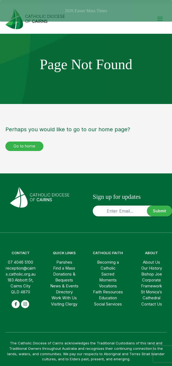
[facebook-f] (16, 300)
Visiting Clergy (64, 300)
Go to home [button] (24, 142)
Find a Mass (64, 264)
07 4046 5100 (20, 258)
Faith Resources (108, 288)
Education (108, 294)
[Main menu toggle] (160, 15)
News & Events (64, 282)
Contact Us (151, 300)
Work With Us (64, 294)
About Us (151, 258)
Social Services (108, 300)
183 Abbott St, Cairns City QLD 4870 (20, 282)
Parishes (64, 258)
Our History (151, 264)
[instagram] (25, 300)
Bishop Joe (151, 270)
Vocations (108, 282)
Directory (64, 288)
